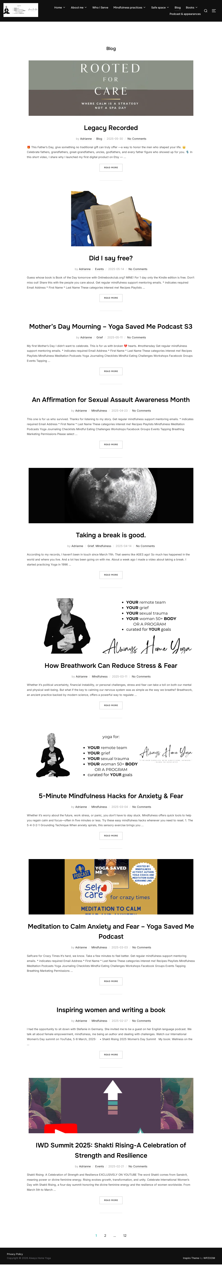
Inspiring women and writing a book (111, 1036)
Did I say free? (111, 264)
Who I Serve (100, 7)
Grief (99, 354)
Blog (178, 7)
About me (79, 7)
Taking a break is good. (111, 562)
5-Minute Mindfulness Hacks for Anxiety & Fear (111, 823)
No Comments (136, 145)
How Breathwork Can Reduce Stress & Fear (111, 692)
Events (99, 275)
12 (124, 1262)
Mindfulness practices (129, 7)
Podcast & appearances (185, 14)
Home (60, 7)
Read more (113, 174)
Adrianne (86, 145)
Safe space (160, 7)
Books (192, 7)
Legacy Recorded (111, 134)
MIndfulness (99, 437)
